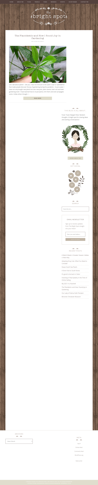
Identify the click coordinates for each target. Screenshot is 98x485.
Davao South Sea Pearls (69, 267)
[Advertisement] (73, 318)
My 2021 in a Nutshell (69, 284)
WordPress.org (79, 455)
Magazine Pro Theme (42, 483)
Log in (79, 443)
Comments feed (78, 451)
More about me (75, 158)
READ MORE (37, 98)
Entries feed (79, 447)
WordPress (64, 483)
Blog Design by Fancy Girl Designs (45, 481)
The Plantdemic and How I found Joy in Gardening (38, 37)
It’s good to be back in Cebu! (71, 274)
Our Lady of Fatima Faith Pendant (73, 293)
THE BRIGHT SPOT (49, 16)
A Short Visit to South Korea (71, 271)
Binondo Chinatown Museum (71, 297)
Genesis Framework (67, 481)
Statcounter (79, 461)
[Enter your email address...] (75, 234)
